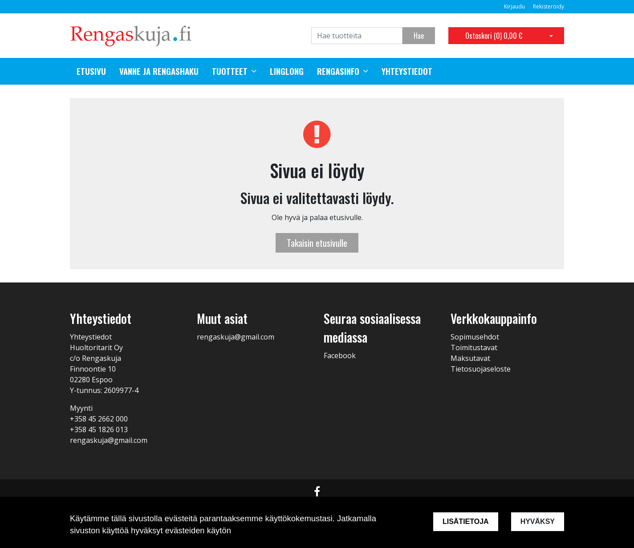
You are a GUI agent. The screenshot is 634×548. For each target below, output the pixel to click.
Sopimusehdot (475, 337)
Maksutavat (470, 358)
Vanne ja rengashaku (159, 71)
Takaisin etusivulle (317, 242)
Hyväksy (537, 521)
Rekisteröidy (548, 6)
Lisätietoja (466, 521)
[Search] (356, 35)
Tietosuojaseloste (481, 369)
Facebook (340, 355)
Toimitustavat (474, 347)
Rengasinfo (338, 71)
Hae (419, 35)
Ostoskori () (493, 35)
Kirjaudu (515, 6)
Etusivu (91, 71)
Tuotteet (230, 71)
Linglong (287, 71)
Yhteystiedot (407, 71)
